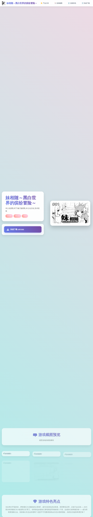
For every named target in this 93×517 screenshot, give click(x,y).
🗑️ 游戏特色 (72, 3)
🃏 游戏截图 (58, 3)
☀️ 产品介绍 (45, 3)
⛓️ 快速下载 (86, 3)
